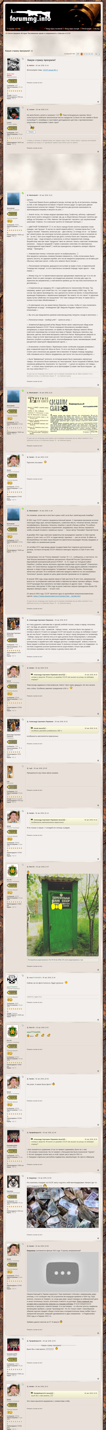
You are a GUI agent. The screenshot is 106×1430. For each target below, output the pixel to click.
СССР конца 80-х (50, 70)
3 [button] (86, 54)
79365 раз (20, 234)
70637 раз (20, 142)
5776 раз (20, 800)
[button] (78, 54)
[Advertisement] (53, 42)
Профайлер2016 (40, 1393)
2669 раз (20, 1211)
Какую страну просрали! (17, 51)
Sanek (36, 728)
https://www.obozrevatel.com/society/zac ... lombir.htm (57, 596)
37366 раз (20, 1165)
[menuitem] (17, 29)
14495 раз (20, 1015)
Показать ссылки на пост (34, 82)
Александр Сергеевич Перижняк (46, 674)
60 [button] (96, 54)
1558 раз (20, 97)
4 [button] (89, 54)
